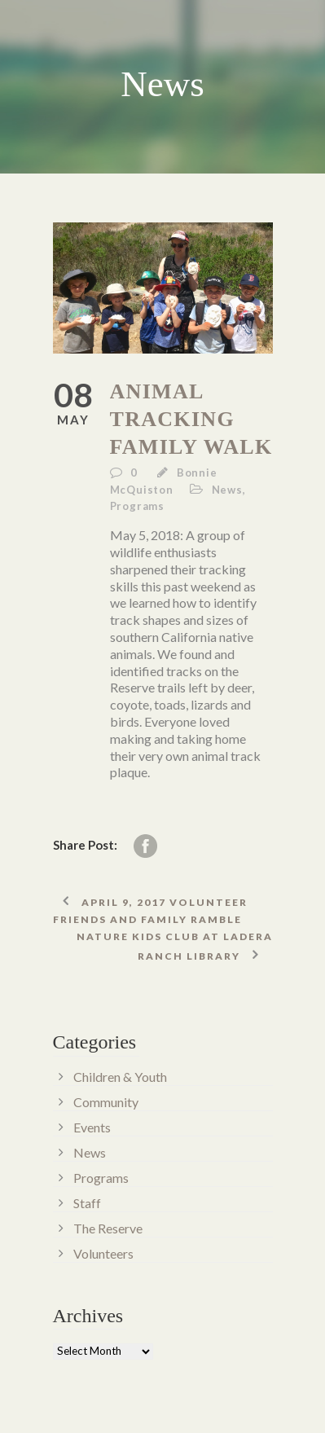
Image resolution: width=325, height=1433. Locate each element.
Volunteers (103, 1253)
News (227, 489)
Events (92, 1127)
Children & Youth (120, 1076)
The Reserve (108, 1228)
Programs (137, 505)
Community (105, 1102)
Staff (87, 1203)
